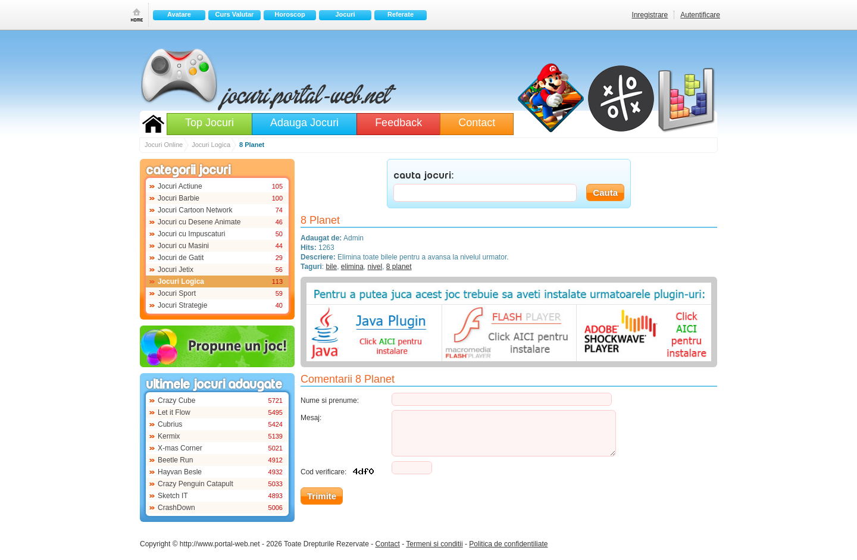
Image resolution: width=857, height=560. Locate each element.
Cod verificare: (340, 470)
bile (331, 266)
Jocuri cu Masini (183, 246)
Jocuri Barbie (178, 198)
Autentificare (700, 15)
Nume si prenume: (330, 400)
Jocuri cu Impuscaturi (191, 234)
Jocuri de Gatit (181, 258)
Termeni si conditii (434, 544)
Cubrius (170, 424)
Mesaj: (311, 418)
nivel (375, 266)
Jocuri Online (153, 124)
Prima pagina (137, 14)
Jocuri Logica (181, 281)
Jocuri (345, 14)
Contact (476, 123)
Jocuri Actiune (180, 186)
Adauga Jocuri (304, 123)
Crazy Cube (176, 400)
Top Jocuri (209, 123)
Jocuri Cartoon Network (195, 210)
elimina (352, 266)
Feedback (398, 123)
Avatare (179, 14)
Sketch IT (173, 496)
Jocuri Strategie (182, 305)
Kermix (169, 436)
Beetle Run (175, 460)
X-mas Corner (180, 448)
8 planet (399, 266)
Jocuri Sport (177, 293)
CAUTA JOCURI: (423, 176)
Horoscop (289, 14)
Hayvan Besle (180, 472)
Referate (400, 14)
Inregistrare (650, 15)
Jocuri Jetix (175, 269)
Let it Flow (174, 412)
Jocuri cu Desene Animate (199, 222)
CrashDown (176, 507)
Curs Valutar (234, 14)
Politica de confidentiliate (508, 544)
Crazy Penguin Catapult (195, 484)
